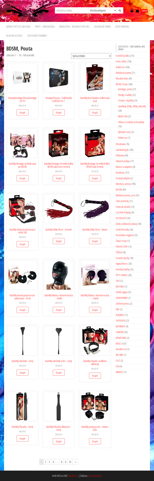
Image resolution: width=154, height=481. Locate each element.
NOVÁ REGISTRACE (14, 35)
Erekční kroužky (122, 229)
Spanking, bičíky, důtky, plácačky (132, 106)
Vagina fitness (122, 263)
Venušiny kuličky (122, 269)
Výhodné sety (124, 132)
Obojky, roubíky (125, 95)
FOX (117, 366)
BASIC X (119, 343)
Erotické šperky (122, 258)
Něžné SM (122, 116)
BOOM (119, 189)
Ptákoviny (120, 155)
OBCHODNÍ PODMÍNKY (37, 35)
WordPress (73, 476)
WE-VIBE (119, 355)
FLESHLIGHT (121, 218)
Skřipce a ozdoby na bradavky (131, 122)
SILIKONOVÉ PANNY (102, 26)
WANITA (119, 372)
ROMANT (120, 315)
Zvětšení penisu (122, 303)
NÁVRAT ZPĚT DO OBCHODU (18, 26)
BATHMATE (120, 326)
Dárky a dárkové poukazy (126, 224)
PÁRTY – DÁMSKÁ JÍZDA (45, 26)
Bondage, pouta (125, 89)
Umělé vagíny (121, 292)
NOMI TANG (121, 338)
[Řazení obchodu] (91, 56)
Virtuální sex (121, 349)
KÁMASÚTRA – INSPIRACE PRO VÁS (74, 26)
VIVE (117, 309)
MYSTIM (119, 286)
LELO (118, 360)
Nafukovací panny (123, 72)
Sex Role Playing (123, 212)
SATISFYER (120, 320)
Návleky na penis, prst (125, 195)
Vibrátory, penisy (123, 184)
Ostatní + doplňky (125, 100)
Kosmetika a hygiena (125, 235)
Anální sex (120, 67)
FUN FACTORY (122, 246)
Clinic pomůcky (122, 201)
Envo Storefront (95, 476)
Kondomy (120, 172)
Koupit (22, 112)
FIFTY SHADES (122, 275)
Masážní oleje (122, 78)
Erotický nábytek (123, 178)
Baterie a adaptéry (124, 167)
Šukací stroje (121, 241)
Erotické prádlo (122, 55)
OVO (118, 281)
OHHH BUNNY (122, 298)
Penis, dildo (121, 61)
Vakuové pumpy (123, 161)
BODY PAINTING (122, 26)
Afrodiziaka (120, 144)
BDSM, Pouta (121, 84)
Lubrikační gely (122, 150)
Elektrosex (122, 137)
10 (70, 462)
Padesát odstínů (123, 207)
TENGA (119, 252)
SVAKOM (119, 332)
